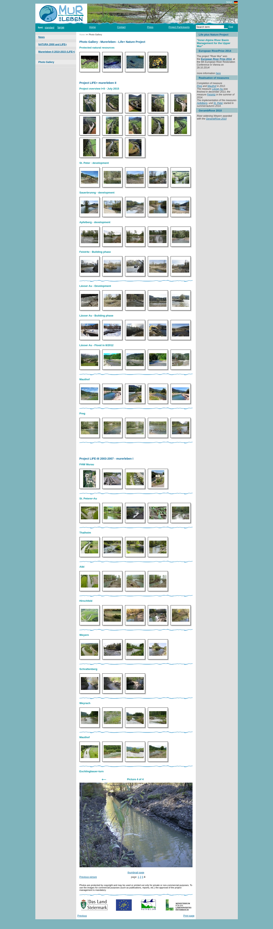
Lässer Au (218, 88)
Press (150, 27)
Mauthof (212, 86)
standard (49, 27)
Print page (189, 915)
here (218, 73)
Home (92, 27)
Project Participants (179, 27)
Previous (82, 915)
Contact (121, 27)
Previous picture (88, 877)
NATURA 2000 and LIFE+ (52, 44)
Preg (199, 86)
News (41, 37)
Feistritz (211, 94)
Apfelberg (202, 103)
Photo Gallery (46, 62)
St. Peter (218, 103)
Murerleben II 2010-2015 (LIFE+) (56, 51)
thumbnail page (135, 872)
